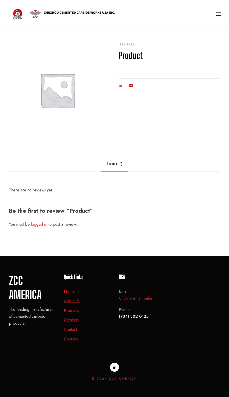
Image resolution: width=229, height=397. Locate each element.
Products (71, 310)
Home (122, 44)
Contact (70, 330)
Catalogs (71, 320)
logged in (39, 224)
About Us (72, 301)
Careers (71, 339)
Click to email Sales (136, 298)
